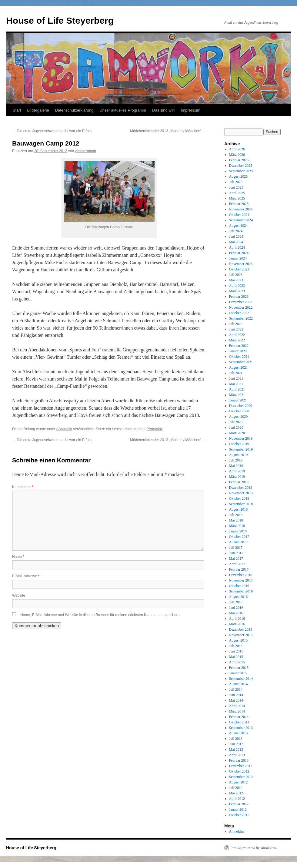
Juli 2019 (235, 460)
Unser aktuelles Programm (122, 110)
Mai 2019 (236, 466)
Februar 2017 (239, 569)
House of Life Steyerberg (60, 20)
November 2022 (241, 307)
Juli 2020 (235, 422)
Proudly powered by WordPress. (253, 848)
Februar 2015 (239, 668)
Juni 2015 (236, 651)
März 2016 (237, 624)
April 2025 (237, 193)
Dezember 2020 (240, 406)
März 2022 (237, 340)
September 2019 (241, 449)
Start (17, 110)
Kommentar (22, 487)
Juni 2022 (236, 329)
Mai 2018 (236, 520)
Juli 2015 (235, 646)
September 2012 (241, 777)
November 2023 (241, 264)
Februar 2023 (239, 296)
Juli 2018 (235, 515)
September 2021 (241, 362)
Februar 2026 (239, 160)
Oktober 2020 (239, 411)
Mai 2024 (236, 242)
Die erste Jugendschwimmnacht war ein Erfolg (52, 131)
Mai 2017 (236, 558)
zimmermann (85, 151)
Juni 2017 (236, 553)
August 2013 (238, 733)
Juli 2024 (235, 231)
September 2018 (241, 504)
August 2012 (238, 782)
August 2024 (238, 225)
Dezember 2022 (240, 302)
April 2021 (237, 389)
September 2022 (241, 318)
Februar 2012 (239, 804)
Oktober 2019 (239, 444)
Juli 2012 (235, 788)
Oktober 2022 (239, 313)
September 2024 (241, 220)
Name (18, 557)
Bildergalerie (38, 110)
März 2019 (237, 477)
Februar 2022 (239, 346)
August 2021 (238, 367)
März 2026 (237, 155)
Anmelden (236, 831)
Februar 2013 (239, 760)
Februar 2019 (239, 482)
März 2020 (237, 433)
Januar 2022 (238, 351)
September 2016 (241, 591)
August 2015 (238, 640)
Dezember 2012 (240, 766)
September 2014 (241, 678)
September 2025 (241, 171)
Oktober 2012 (239, 771)
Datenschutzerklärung (74, 110)
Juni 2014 (236, 695)
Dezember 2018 (240, 487)
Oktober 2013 (239, 722)
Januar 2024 (238, 258)
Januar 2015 (238, 673)
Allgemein (64, 429)
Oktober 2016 (239, 586)
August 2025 (238, 176)
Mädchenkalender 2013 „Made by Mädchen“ (168, 131)
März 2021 (237, 395)
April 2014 (237, 706)
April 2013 (237, 755)
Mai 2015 (236, 657)
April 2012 (237, 799)
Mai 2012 (236, 793)
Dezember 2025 (240, 165)
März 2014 (237, 711)
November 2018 (241, 493)
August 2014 (238, 684)
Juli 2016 (235, 602)
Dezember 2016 (240, 575)
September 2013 (241, 728)
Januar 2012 (238, 809)
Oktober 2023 (239, 269)
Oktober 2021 (239, 356)
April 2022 (237, 335)
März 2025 (237, 198)
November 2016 (241, 580)
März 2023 (237, 291)
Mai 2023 (236, 280)
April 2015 (237, 662)
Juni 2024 (236, 236)
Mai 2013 (236, 749)
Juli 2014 (235, 689)
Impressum (190, 110)
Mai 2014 (236, 700)
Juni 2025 (236, 187)
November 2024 (241, 209)
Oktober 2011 (239, 815)
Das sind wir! (163, 110)
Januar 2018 (238, 531)
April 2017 (237, 564)
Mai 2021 (236, 384)
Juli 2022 (235, 324)
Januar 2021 (238, 400)
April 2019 (237, 471)
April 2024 (237, 247)
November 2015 (241, 635)
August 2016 (238, 597)
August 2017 (238, 542)
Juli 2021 (235, 373)
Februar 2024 (239, 253)
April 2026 (237, 149)
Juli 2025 (235, 182)
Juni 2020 (236, 427)
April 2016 (237, 618)
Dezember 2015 (240, 629)
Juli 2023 (235, 275)
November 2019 (241, 438)
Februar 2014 (239, 717)
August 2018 (238, 509)
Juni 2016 (236, 607)
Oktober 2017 (239, 537)
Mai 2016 (236, 613)
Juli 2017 (235, 547)
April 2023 (237, 285)
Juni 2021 (236, 378)
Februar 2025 (239, 204)
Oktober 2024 (239, 215)
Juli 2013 (235, 738)
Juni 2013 (236, 744)
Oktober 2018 (239, 498)
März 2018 (237, 526)
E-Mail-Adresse (25, 576)
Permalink (154, 429)
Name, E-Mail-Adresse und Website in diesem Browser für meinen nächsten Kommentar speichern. (100, 615)
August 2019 (238, 455)
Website (18, 595)
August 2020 (238, 416)
